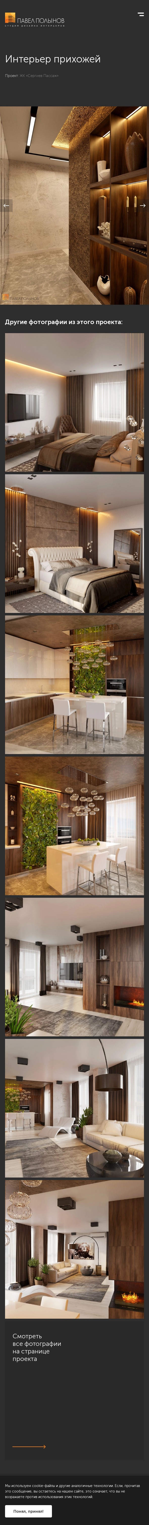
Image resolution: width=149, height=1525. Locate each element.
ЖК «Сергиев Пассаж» (39, 75)
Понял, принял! (28, 1511)
